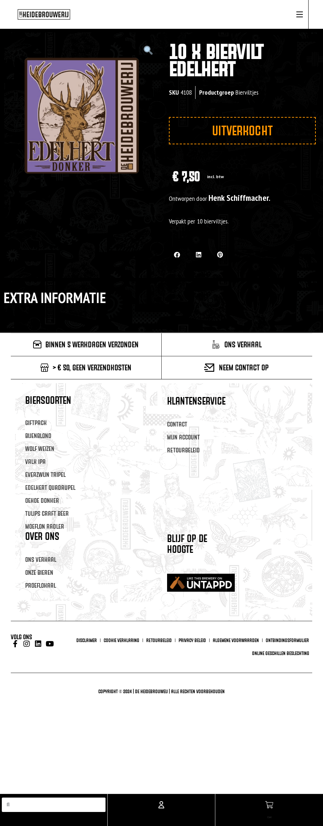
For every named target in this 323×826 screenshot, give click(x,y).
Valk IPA (35, 461)
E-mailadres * (183, 572)
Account (161, 816)
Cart (269, 816)
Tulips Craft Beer (47, 513)
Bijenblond (38, 435)
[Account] (161, 801)
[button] (177, 255)
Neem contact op (244, 367)
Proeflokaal (40, 585)
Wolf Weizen (39, 448)
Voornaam (179, 594)
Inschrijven (234, 644)
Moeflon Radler (44, 526)
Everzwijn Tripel (45, 474)
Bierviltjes (247, 92)
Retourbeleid (183, 450)
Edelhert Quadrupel (50, 487)
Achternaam (182, 616)
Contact (177, 424)
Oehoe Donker (42, 500)
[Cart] (269, 801)
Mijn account (183, 437)
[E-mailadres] (234, 582)
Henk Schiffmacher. (239, 197)
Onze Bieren (39, 572)
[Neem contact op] (209, 368)
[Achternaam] (234, 627)
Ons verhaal (40, 559)
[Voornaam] (234, 604)
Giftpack (36, 422)
